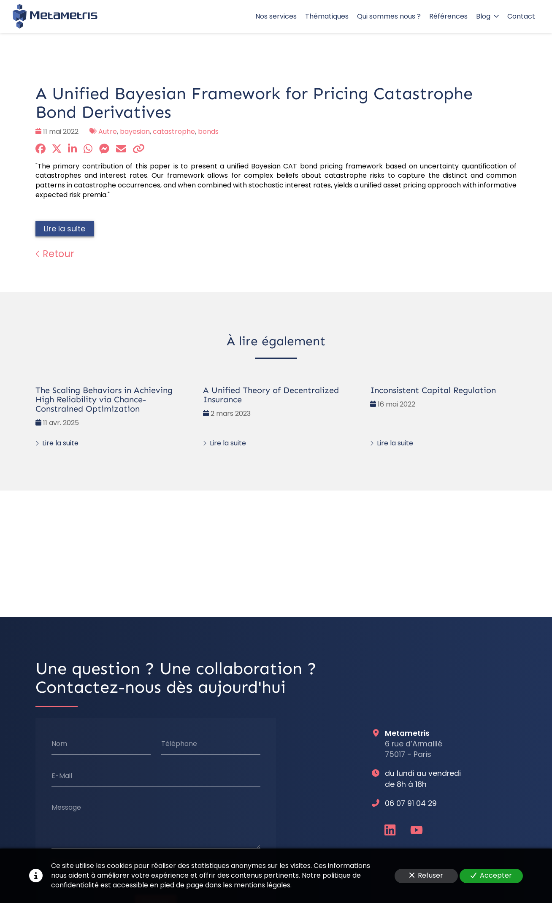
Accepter (491, 875)
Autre (107, 131)
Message (66, 807)
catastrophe (174, 131)
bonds (208, 131)
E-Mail (61, 776)
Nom (59, 743)
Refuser (426, 875)
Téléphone (179, 743)
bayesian (135, 131)
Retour (54, 253)
